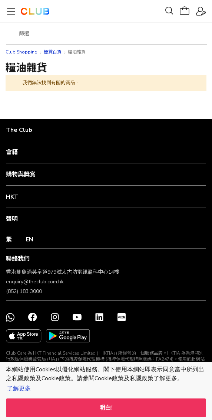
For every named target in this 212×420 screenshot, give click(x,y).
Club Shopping (21, 52)
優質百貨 (53, 52)
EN (29, 239)
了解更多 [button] (19, 388)
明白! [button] (106, 408)
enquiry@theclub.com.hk (35, 281)
